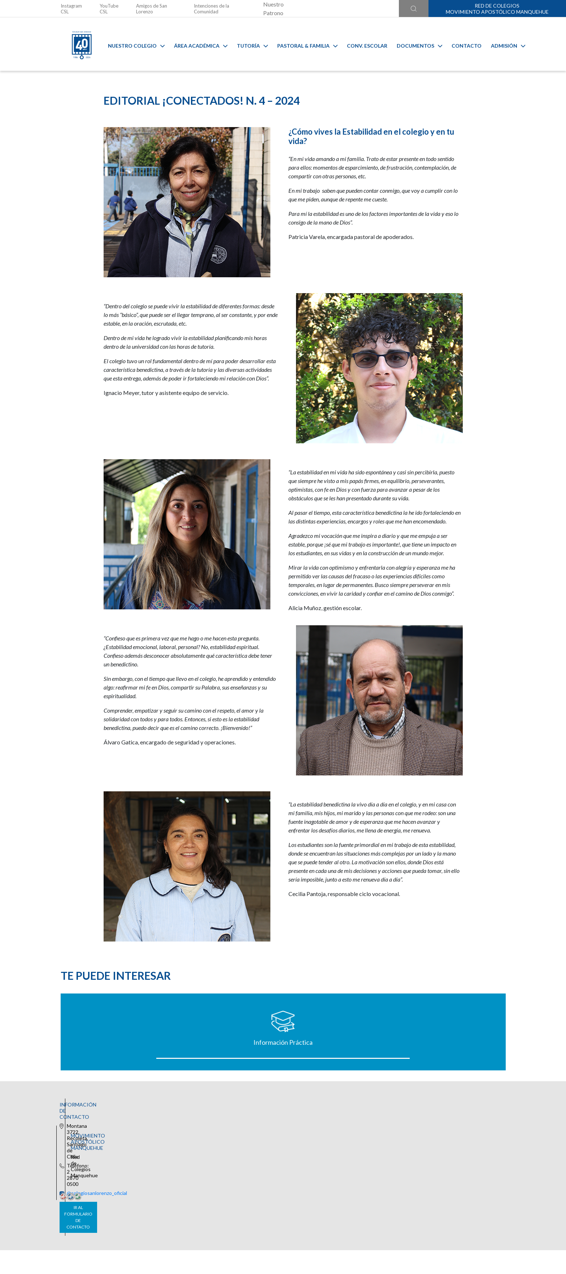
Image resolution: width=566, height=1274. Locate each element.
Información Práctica (114, 1130)
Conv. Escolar (361, 44)
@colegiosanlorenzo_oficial (186, 1221)
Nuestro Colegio (131, 44)
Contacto (461, 44)
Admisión (503, 44)
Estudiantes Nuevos (451, 1130)
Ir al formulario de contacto (188, 1235)
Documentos (414, 44)
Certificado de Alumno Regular (339, 1130)
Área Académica (195, 44)
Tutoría (246, 44)
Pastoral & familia (302, 44)
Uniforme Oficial (227, 1130)
